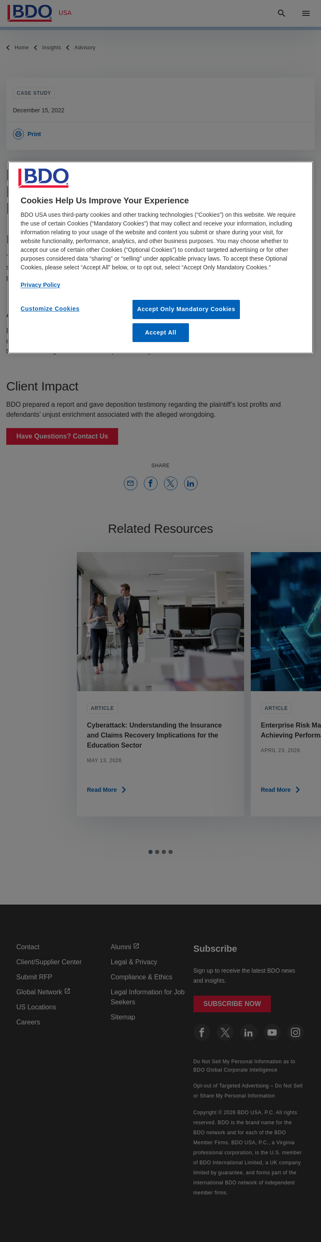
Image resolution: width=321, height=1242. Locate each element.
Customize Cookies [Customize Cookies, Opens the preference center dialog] (49, 308)
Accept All (160, 332)
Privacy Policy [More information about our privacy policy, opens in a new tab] (40, 284)
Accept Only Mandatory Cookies (186, 309)
